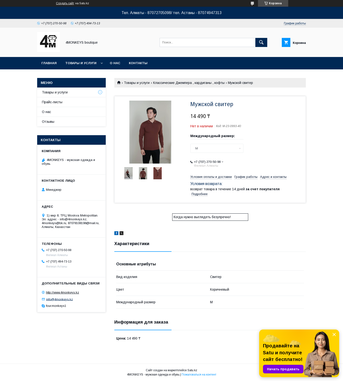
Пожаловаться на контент (199, 374)
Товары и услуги (80, 63)
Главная (49, 63)
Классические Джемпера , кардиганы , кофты (189, 83)
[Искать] (261, 42)
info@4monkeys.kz (59, 299)
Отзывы (48, 122)
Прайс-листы (52, 102)
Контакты (138, 63)
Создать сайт (65, 3)
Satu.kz (192, 370)
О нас (115, 63)
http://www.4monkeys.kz (62, 292)
